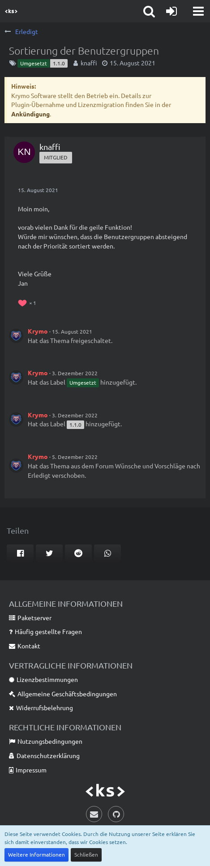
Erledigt (39, 475)
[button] (198, 11)
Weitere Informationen (36, 854)
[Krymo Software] (11, 11)
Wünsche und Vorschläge (150, 466)
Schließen (86, 854)
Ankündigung (30, 114)
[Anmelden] (171, 11)
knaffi (89, 63)
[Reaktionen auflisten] (28, 302)
